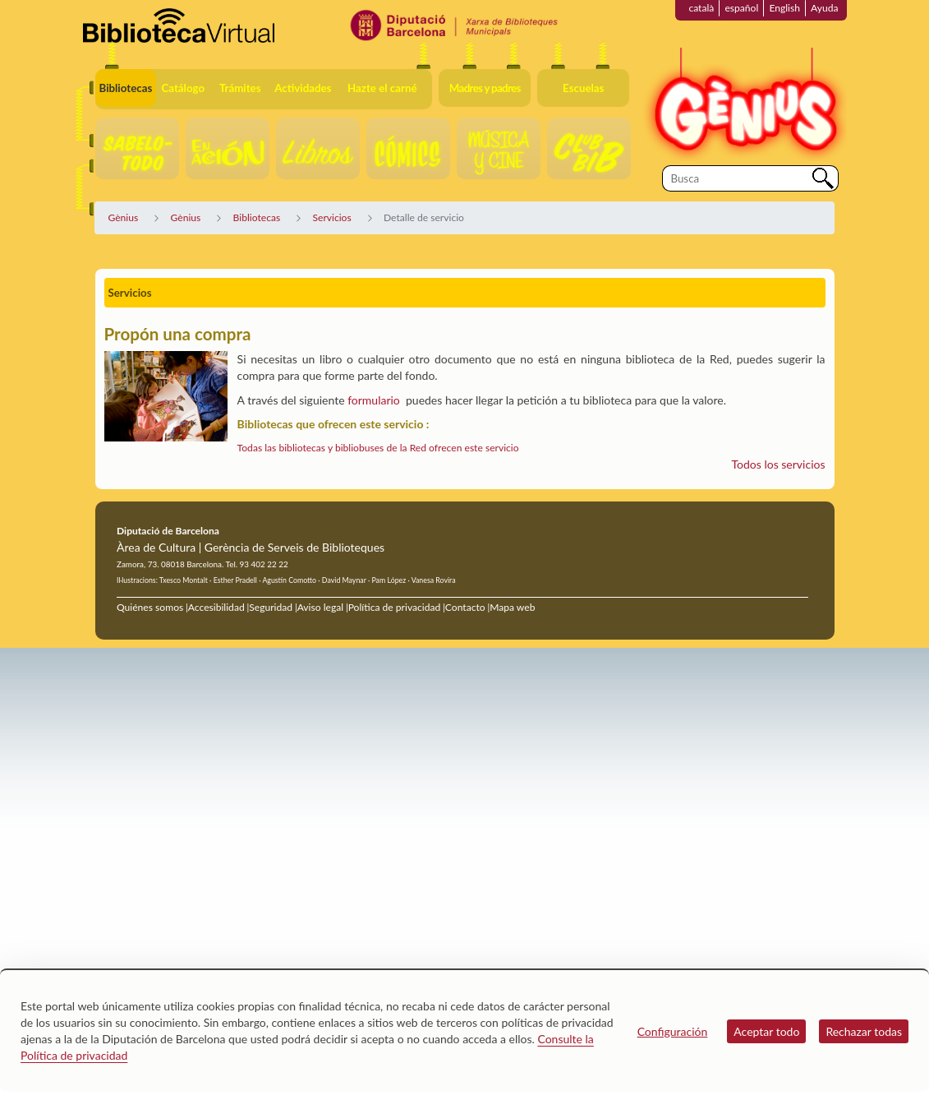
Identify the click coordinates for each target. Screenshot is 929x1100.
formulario (373, 400)
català (701, 8)
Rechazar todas (864, 1031)
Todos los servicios (779, 464)
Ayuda (824, 8)
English (784, 8)
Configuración (672, 1031)
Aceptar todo (766, 1031)
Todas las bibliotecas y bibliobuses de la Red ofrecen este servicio (378, 447)
